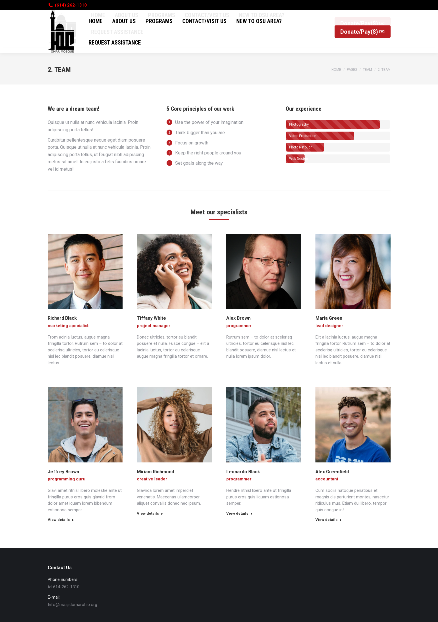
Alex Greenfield (332, 471)
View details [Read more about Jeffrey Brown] (61, 520)
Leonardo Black (243, 471)
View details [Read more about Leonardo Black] (239, 513)
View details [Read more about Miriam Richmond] (150, 513)
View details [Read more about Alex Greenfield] (328, 520)
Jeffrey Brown (63, 471)
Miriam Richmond (155, 471)
